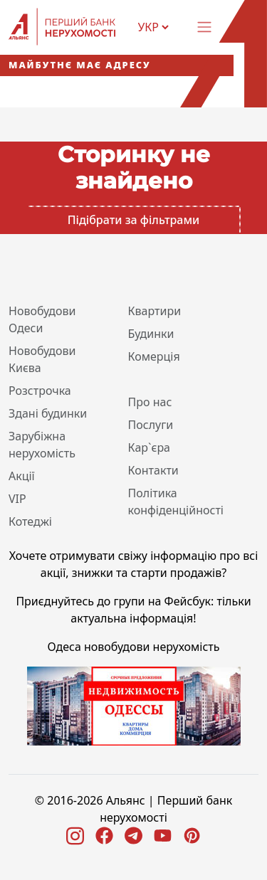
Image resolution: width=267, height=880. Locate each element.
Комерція (154, 356)
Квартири (155, 311)
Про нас (150, 402)
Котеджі (30, 521)
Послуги (151, 425)
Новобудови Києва (42, 359)
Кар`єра (149, 447)
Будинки (151, 333)
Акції (22, 476)
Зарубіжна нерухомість (42, 444)
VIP (17, 499)
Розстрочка (40, 390)
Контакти (153, 470)
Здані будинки (48, 413)
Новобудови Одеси (42, 319)
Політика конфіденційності (176, 501)
